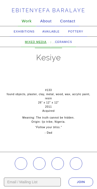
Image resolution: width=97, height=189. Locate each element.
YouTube (57, 163)
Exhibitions (24, 31)
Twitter (76, 163)
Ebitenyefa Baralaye (48, 10)
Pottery (75, 31)
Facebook (39, 163)
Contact (67, 21)
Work (27, 21)
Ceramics (63, 41)
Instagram (21, 163)
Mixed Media (36, 41)
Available (51, 31)
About (45, 21)
